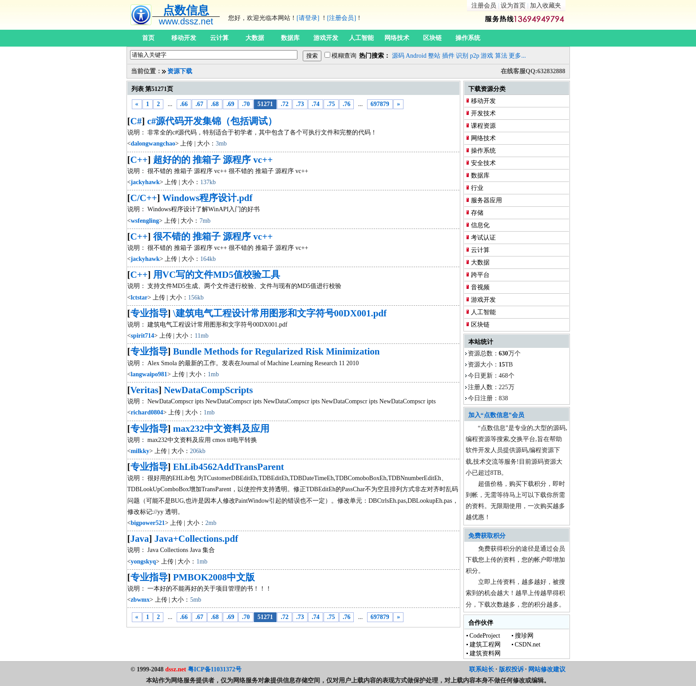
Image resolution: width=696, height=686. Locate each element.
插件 (448, 55)
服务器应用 (486, 200)
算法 (501, 55)
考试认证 (483, 237)
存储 (477, 212)
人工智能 (361, 38)
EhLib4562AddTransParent (228, 466)
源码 (398, 55)
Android (416, 55)
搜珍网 (524, 635)
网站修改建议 (547, 669)
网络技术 (396, 38)
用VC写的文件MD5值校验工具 (216, 274)
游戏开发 (325, 38)
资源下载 (179, 71)
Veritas (144, 390)
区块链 (432, 38)
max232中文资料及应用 (221, 428)
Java (139, 538)
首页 (148, 38)
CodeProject (485, 635)
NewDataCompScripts (208, 390)
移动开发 (183, 38)
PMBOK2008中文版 (214, 577)
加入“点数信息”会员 (496, 415)
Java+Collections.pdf (196, 538)
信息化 (480, 225)
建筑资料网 (485, 653)
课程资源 (483, 125)
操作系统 (467, 38)
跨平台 (480, 275)
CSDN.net (528, 644)
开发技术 (483, 113)
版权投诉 (511, 669)
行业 (477, 188)
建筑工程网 (485, 644)
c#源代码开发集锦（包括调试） (212, 121)
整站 (434, 55)
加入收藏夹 (545, 5)
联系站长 (481, 669)
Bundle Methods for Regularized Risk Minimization (276, 351)
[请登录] (308, 18)
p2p (474, 55)
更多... (517, 55)
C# (136, 121)
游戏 (487, 55)
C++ (139, 159)
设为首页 (513, 5)
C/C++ (143, 198)
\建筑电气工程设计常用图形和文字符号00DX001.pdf (280, 313)
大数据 (254, 38)
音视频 (480, 287)
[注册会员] (341, 18)
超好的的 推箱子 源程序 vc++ (213, 159)
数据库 (290, 38)
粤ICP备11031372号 (214, 669)
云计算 (219, 38)
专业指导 (149, 313)
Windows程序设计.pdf (207, 198)
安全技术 (483, 163)
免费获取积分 (487, 535)
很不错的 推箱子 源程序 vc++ (213, 236)
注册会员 (483, 5)
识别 (462, 55)
